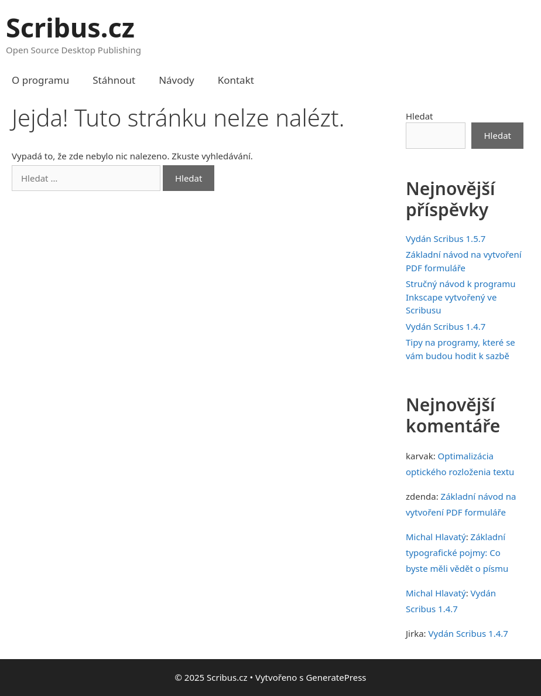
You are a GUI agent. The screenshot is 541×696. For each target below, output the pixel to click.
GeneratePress (336, 677)
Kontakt (236, 80)
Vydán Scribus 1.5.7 (445, 238)
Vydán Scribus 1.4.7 (445, 326)
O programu (40, 80)
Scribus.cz (70, 27)
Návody (176, 80)
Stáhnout (114, 80)
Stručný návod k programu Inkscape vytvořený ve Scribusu (461, 297)
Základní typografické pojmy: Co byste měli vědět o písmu (457, 552)
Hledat (419, 116)
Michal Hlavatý (436, 537)
